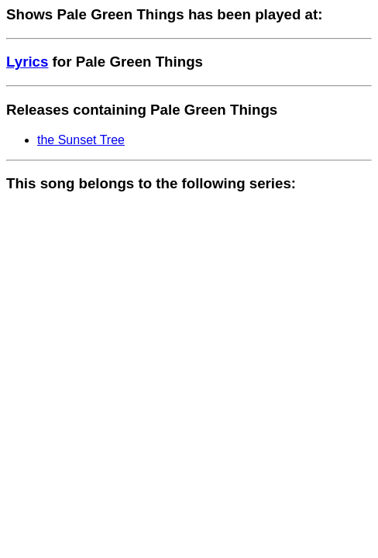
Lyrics (27, 61)
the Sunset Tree (81, 139)
